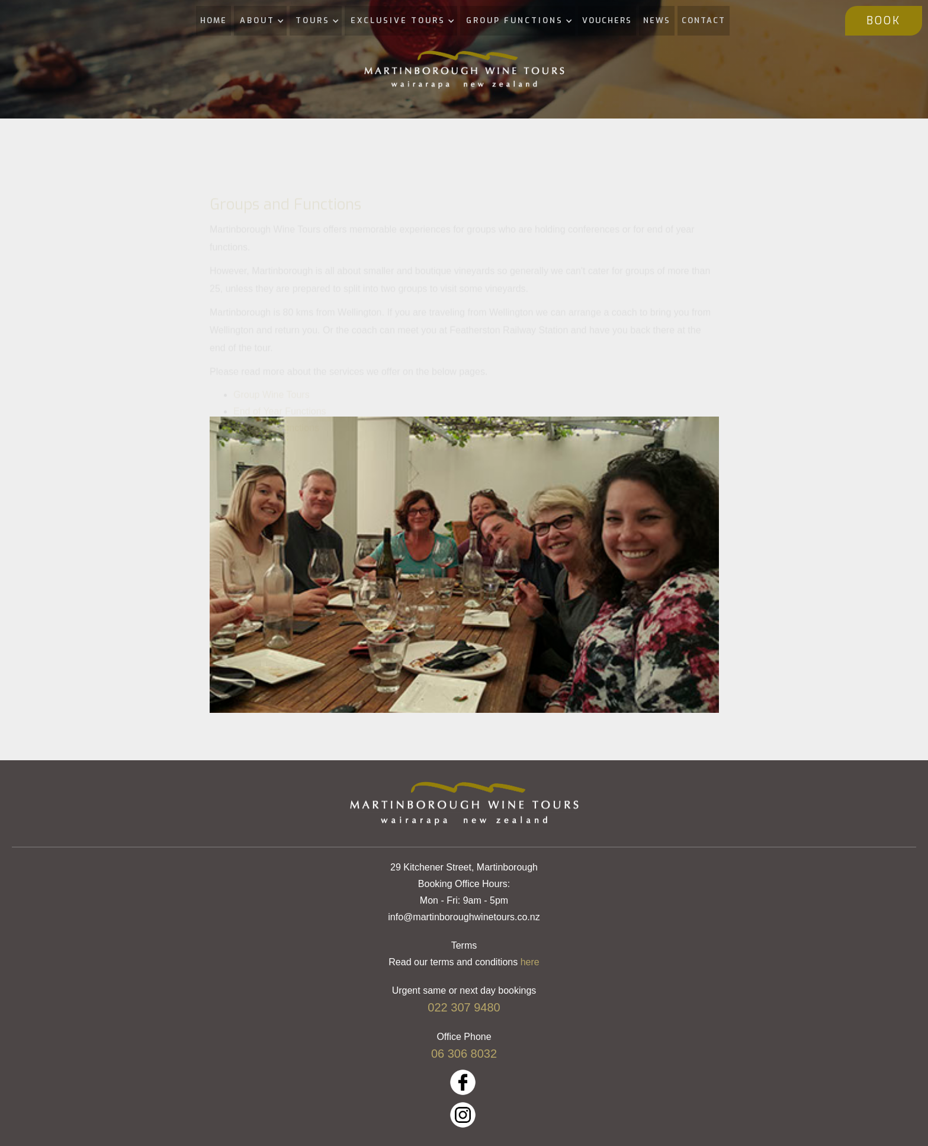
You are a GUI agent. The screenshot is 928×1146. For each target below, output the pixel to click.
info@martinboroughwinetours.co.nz (464, 917)
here (530, 962)
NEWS (656, 20)
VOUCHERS (607, 20)
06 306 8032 (464, 1053)
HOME (213, 20)
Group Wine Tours (271, 406)
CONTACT (703, 20)
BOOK (883, 21)
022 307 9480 (464, 1007)
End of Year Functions (279, 423)
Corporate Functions (276, 439)
